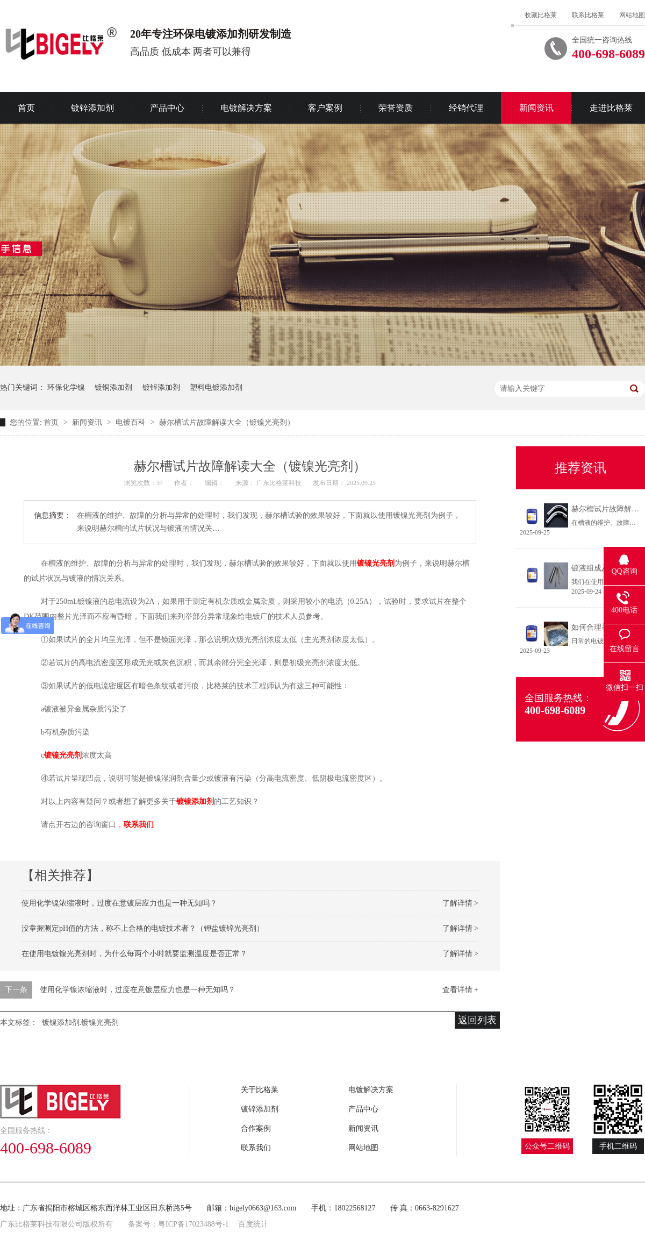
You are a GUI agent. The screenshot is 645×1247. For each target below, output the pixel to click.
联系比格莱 (588, 15)
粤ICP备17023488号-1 (193, 1224)
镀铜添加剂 (113, 387)
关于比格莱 (259, 1090)
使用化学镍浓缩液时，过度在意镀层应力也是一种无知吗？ (119, 903)
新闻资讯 (536, 107)
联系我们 (256, 1148)
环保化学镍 (66, 387)
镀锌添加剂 (92, 107)
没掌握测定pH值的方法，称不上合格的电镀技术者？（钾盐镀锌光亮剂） (143, 928)
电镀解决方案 (246, 107)
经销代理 (466, 107)
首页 (52, 422)
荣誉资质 (395, 107)
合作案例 (256, 1128)
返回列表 (477, 1020)
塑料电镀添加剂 (216, 387)
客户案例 (325, 107)
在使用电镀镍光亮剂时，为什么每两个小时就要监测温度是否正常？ (134, 954)
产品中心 (167, 107)
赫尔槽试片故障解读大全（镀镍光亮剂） (227, 422)
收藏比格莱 (541, 15)
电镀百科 (132, 422)
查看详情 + (460, 990)
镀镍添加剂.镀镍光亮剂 (80, 1022)
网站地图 (632, 15)
